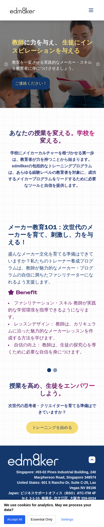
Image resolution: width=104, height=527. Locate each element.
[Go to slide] (49, 370)
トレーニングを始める (52, 427)
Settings (67, 519)
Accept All (14, 519)
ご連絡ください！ (31, 83)
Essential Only (41, 519)
